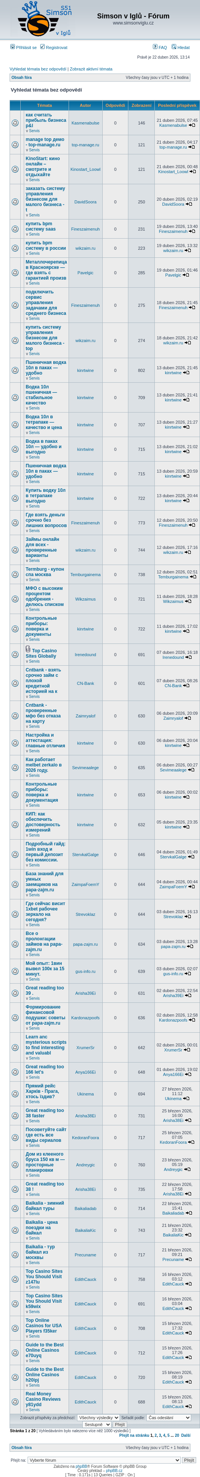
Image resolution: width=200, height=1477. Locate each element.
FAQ (160, 47)
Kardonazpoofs (85, 1017)
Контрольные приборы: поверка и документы (41, 626)
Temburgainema (85, 574)
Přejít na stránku (134, 1435)
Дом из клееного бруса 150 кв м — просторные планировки (45, 1162)
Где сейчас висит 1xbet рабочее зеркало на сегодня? (45, 911)
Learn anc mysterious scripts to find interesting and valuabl (46, 1045)
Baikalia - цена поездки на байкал (42, 1228)
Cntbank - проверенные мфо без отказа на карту (43, 713)
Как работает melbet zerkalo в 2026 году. (44, 765)
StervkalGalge (85, 854)
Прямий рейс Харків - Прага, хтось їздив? (42, 1091)
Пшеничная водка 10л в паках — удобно (46, 368)
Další (185, 1435)
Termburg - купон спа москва (45, 572)
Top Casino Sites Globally (41, 653)
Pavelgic (85, 272)
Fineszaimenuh (85, 229)
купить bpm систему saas (41, 226)
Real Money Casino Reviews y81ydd (43, 1399)
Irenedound (85, 654)
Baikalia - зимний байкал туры (45, 1205)
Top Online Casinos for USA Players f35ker (44, 1326)
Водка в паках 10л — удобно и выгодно (44, 447)
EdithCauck (85, 1279)
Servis (34, 131)
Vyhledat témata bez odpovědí (38, 69)
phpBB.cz (114, 1471)
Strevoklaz (85, 914)
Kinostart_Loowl (85, 169)
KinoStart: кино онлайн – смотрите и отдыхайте (43, 166)
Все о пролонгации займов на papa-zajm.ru (44, 941)
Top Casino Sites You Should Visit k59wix (44, 1301)
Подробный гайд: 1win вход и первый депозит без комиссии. (46, 852)
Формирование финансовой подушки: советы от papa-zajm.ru (45, 1015)
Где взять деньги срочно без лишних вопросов (46, 520)
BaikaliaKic (85, 1230)
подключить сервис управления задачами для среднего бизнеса (46, 302)
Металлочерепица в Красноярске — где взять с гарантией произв (46, 270)
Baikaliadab (86, 1208)
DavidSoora (85, 202)
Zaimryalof (85, 716)
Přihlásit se (23, 47)
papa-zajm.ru (85, 944)
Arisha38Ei (85, 1115)
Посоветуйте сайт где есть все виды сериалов (46, 1135)
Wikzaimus (85, 599)
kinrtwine (85, 370)
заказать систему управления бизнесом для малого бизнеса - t (45, 199)
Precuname (85, 1255)
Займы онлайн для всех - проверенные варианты (42, 547)
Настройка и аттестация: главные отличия (45, 740)
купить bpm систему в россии (46, 245)
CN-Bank (85, 683)
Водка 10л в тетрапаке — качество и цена (44, 422)
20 (177, 1435)
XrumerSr (86, 1047)
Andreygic (85, 1165)
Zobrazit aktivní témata (91, 69)
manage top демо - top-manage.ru (45, 142)
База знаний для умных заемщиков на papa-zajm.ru (45, 881)
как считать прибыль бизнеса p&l (46, 120)
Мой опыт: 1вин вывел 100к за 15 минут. (45, 969)
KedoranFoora (85, 1137)
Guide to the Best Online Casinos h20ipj (45, 1375)
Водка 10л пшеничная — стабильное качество (41, 395)
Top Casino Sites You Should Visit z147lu (44, 1277)
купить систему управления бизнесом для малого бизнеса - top (45, 337)
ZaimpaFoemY (85, 884)
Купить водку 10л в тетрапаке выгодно (46, 496)
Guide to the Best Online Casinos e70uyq (45, 1350)
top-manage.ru (85, 144)
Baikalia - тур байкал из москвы (40, 1252)
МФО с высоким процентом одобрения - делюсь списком (45, 596)
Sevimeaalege (85, 767)
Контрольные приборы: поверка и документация (42, 792)
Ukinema (85, 1094)
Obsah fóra (21, 77)
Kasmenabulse (86, 123)
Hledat (181, 47)
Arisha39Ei (85, 993)
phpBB (81, 1466)
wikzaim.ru (85, 248)
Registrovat (53, 47)
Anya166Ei (85, 1072)
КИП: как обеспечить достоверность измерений (43, 822)
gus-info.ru (85, 971)
